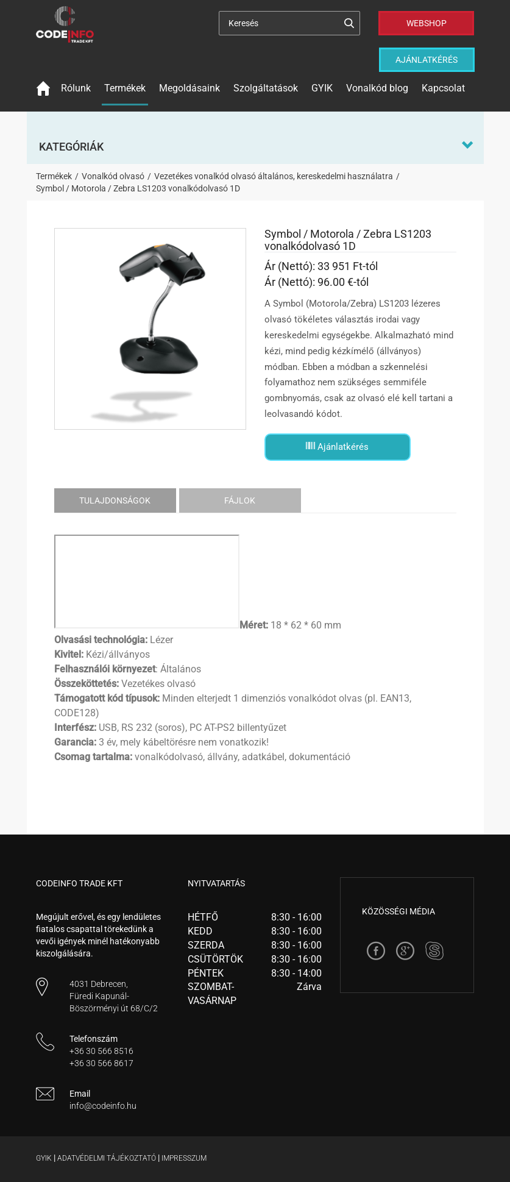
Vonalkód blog (377, 88)
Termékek (125, 88)
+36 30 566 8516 (101, 1051)
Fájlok (239, 500)
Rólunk (76, 88)
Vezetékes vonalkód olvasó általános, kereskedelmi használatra (273, 176)
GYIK (322, 88)
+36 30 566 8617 (101, 1063)
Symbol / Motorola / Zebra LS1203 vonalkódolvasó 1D (138, 188)
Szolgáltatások (265, 88)
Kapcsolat (443, 88)
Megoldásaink (189, 88)
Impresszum (184, 1158)
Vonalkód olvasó (113, 176)
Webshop (426, 23)
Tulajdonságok (115, 500)
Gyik (44, 1158)
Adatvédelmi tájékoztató (106, 1158)
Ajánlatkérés (426, 60)
